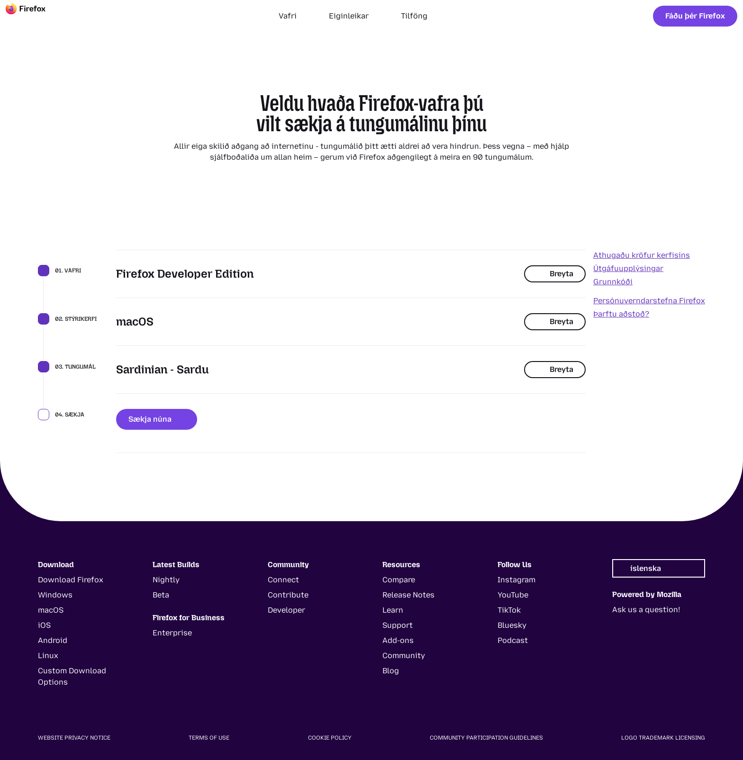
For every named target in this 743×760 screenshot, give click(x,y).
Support (397, 625)
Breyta (554, 273)
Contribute (288, 594)
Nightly (166, 579)
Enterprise (172, 632)
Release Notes (408, 594)
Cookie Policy (330, 737)
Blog (390, 670)
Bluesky (512, 625)
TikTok (509, 610)
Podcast (513, 640)
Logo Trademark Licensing (663, 737)
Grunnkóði (613, 281)
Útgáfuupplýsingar (628, 268)
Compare (398, 579)
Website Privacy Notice (74, 737)
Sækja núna (156, 419)
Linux (48, 655)
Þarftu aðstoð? (621, 313)
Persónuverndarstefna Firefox (649, 300)
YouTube (513, 594)
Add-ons (398, 640)
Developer (286, 610)
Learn (392, 610)
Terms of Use (209, 737)
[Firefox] (34, 16)
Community (403, 655)
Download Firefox (70, 579)
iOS (44, 625)
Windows (55, 594)
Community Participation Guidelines (486, 737)
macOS (50, 610)
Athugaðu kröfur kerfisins (641, 255)
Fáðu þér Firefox (695, 15)
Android (52, 640)
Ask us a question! (646, 609)
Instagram (516, 579)
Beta (161, 594)
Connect (283, 579)
